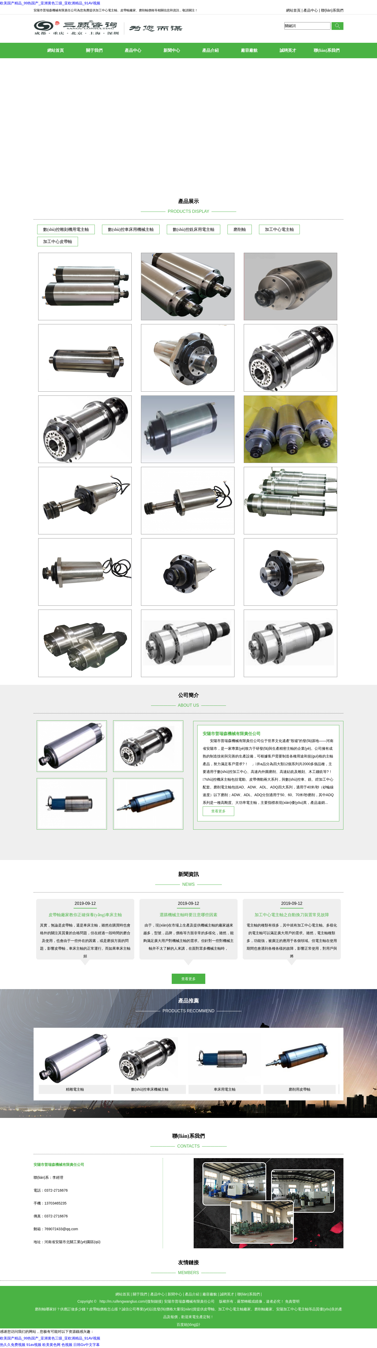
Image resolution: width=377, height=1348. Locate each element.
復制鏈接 (154, 1301)
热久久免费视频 (12, 1345)
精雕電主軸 (75, 1089)
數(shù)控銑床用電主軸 (193, 229)
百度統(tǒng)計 (189, 1324)
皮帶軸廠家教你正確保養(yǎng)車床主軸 (85, 915)
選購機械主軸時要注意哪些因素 (188, 915)
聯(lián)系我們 (332, 10)
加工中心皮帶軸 (57, 241)
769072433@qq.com (61, 1229)
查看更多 (218, 811)
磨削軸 (239, 229)
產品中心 (310, 10)
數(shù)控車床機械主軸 (149, 1089)
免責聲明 (292, 1301)
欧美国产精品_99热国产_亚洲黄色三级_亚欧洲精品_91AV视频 (50, 3)
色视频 (66, 1345)
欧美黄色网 (51, 1345)
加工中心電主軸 (279, 229)
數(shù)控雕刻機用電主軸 (66, 229)
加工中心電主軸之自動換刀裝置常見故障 (292, 915)
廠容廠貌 (249, 50)
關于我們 (94, 50)
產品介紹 (210, 50)
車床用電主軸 (224, 1089)
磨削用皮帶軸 (299, 1089)
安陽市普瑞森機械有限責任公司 (189, 1301)
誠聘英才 (288, 50)
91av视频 (33, 1345)
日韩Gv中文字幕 (86, 1345)
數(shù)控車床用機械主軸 (131, 229)
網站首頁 (293, 10)
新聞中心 (171, 50)
